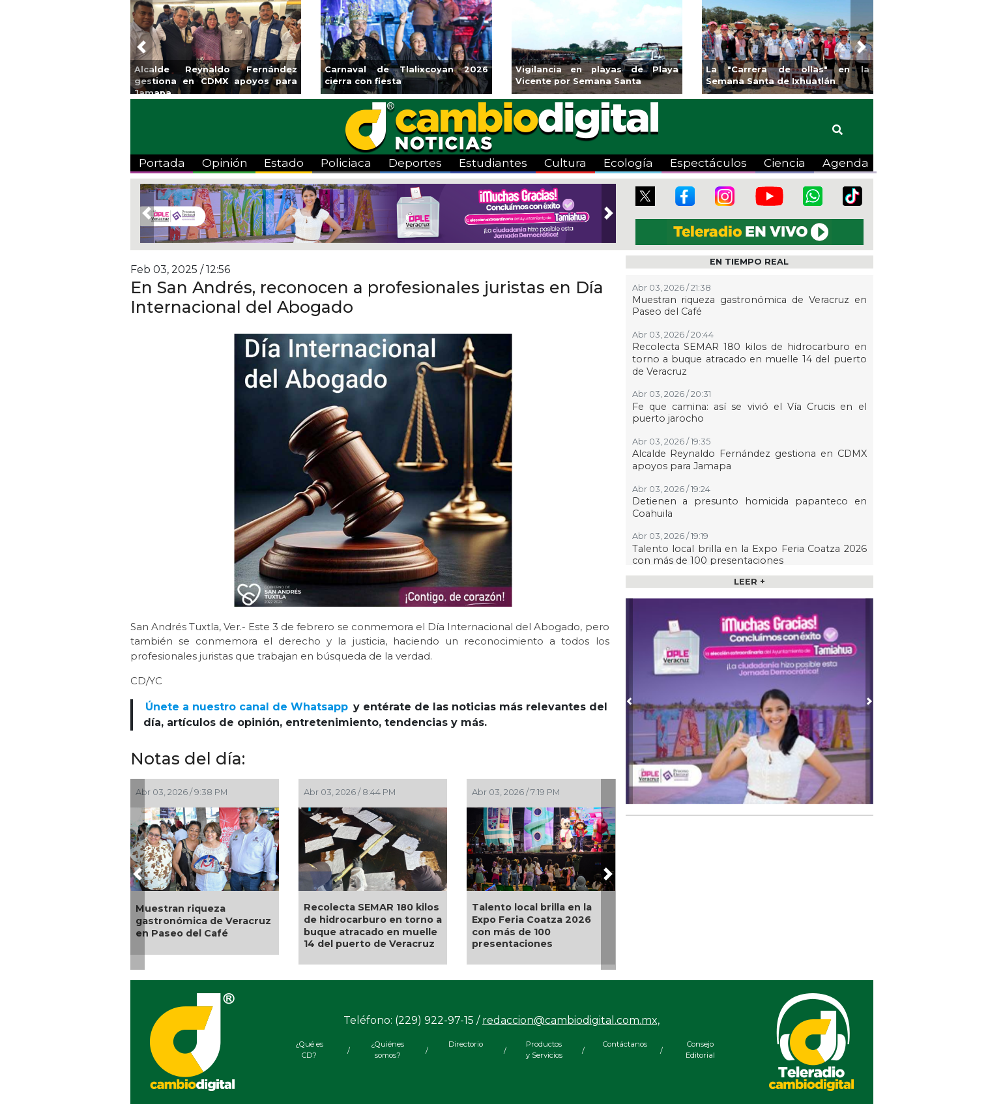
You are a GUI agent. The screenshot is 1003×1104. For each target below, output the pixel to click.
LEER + (749, 582)
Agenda (845, 162)
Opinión (225, 162)
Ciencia (785, 162)
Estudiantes (493, 162)
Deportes (415, 162)
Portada (162, 162)
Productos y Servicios (544, 1049)
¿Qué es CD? (309, 1049)
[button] (141, 47)
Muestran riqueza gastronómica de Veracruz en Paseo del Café (203, 920)
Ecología (628, 162)
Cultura (565, 162)
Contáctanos (622, 1044)
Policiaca (346, 162)
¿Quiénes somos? (387, 1049)
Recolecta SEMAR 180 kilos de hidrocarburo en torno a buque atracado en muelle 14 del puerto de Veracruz (373, 925)
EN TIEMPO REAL (749, 262)
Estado (284, 162)
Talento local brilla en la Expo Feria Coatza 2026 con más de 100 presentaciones (532, 925)
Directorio (465, 1044)
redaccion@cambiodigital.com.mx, (571, 1020)
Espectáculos (708, 162)
